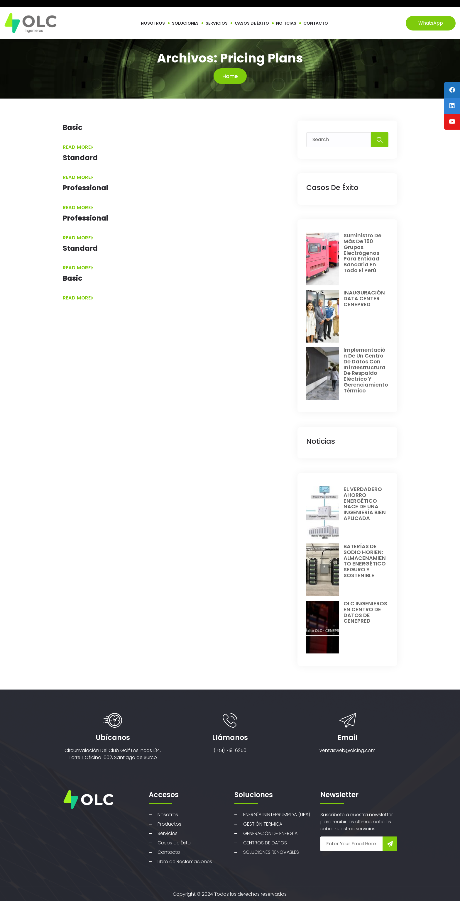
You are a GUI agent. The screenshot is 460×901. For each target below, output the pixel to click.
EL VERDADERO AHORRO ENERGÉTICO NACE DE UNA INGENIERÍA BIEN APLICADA (365, 503)
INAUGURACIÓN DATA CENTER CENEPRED (364, 298)
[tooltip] (452, 90)
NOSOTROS (153, 23)
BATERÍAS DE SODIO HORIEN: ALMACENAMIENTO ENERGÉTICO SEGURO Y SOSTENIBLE (365, 561)
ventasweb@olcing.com (347, 750)
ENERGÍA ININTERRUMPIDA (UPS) (276, 814)
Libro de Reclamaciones (185, 861)
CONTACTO (315, 23)
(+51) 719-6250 (230, 750)
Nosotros (168, 814)
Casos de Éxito (174, 842)
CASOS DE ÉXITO (252, 23)
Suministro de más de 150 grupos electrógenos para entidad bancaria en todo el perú (362, 253)
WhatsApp (430, 23)
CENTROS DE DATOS (265, 842)
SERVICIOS (217, 23)
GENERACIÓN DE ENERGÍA (270, 833)
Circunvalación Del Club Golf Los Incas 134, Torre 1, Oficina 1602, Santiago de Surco (113, 754)
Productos (169, 824)
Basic (72, 127)
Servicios (167, 833)
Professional (85, 188)
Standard (80, 157)
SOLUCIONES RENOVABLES (271, 852)
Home (230, 76)
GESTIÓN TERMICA (262, 824)
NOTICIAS (286, 23)
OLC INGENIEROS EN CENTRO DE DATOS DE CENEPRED (365, 612)
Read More (78, 147)
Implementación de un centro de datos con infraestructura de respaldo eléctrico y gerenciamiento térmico (366, 370)
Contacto (169, 852)
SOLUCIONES (185, 23)
